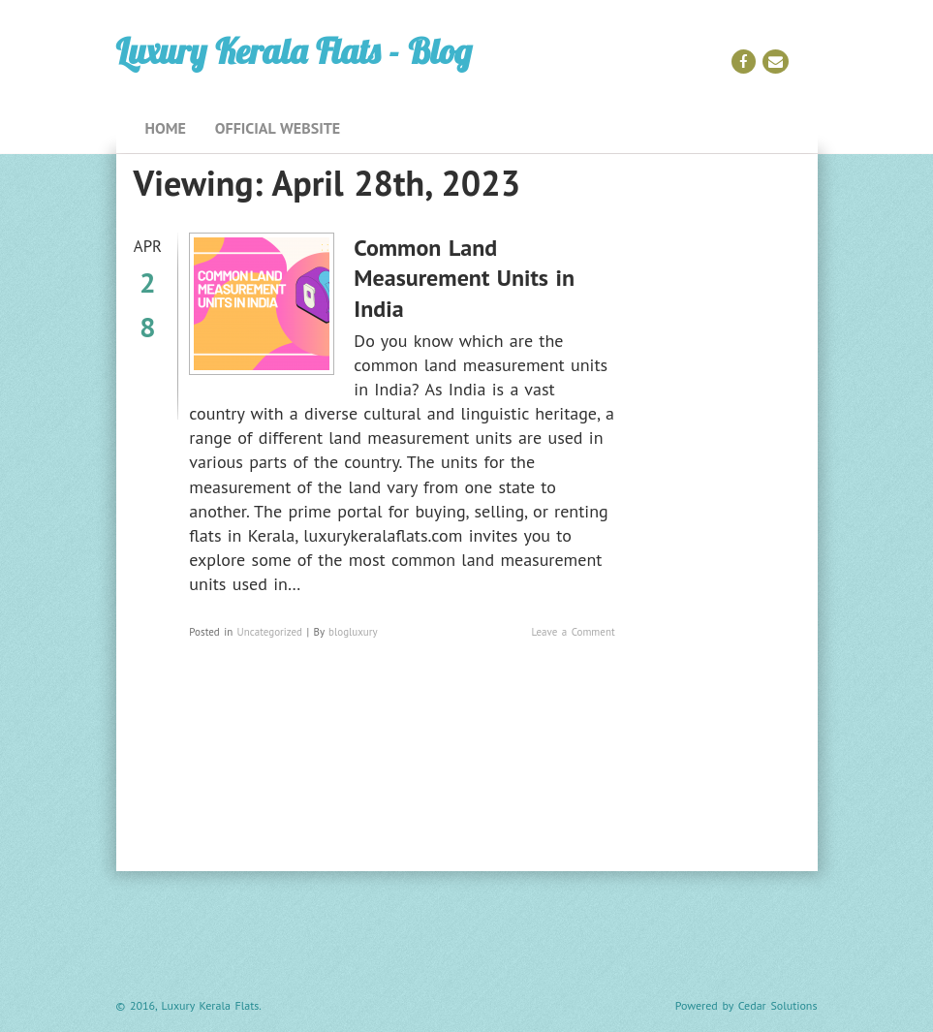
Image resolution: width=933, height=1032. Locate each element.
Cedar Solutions (778, 1005)
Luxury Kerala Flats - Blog (294, 51)
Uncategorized (269, 632)
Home (165, 128)
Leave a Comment (572, 632)
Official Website (277, 128)
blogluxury (353, 632)
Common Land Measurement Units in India (464, 278)
